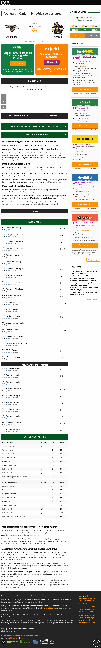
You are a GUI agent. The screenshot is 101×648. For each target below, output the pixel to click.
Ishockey (6, 9)
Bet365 (84, 66)
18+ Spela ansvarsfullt (80, 54)
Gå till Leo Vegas (84, 245)
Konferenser (35, 215)
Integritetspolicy (32, 635)
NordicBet (85, 192)
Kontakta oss (51, 596)
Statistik (40, 42)
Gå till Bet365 (84, 90)
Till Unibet (16, 63)
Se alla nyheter (92, 299)
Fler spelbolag (92, 260)
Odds (76, 35)
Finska (21, 638)
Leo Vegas (85, 230)
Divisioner (13, 215)
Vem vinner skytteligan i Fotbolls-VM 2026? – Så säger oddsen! (87, 601)
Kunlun (58, 29)
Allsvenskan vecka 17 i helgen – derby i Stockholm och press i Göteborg (88, 609)
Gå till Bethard (84, 164)
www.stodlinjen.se (49, 608)
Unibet (84, 113)
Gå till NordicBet (84, 205)
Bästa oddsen (30, 42)
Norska (14, 638)
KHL (34, 30)
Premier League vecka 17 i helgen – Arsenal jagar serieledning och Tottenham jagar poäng (83, 283)
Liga (56, 215)
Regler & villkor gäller (92, 54)
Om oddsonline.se (7, 635)
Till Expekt (50, 62)
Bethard (84, 151)
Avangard (12, 29)
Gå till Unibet (84, 126)
